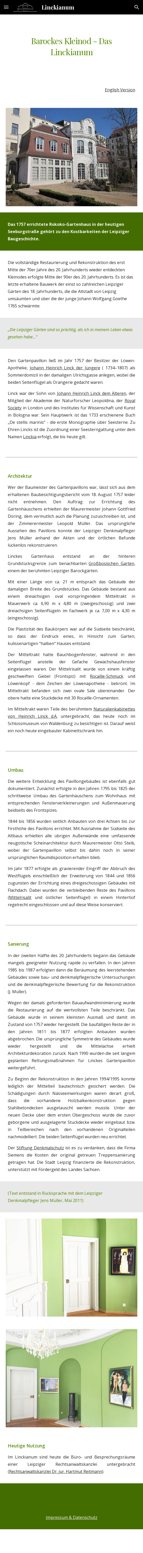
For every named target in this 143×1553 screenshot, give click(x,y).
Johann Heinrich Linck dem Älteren (91, 393)
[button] (6, 7)
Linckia (30, 437)
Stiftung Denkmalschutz (40, 1148)
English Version (120, 90)
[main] (71, 46)
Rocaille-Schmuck (106, 676)
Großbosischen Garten (111, 563)
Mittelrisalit (20, 897)
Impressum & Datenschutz (71, 1517)
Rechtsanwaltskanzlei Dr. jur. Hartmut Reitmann (55, 1471)
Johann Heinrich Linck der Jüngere (65, 368)
